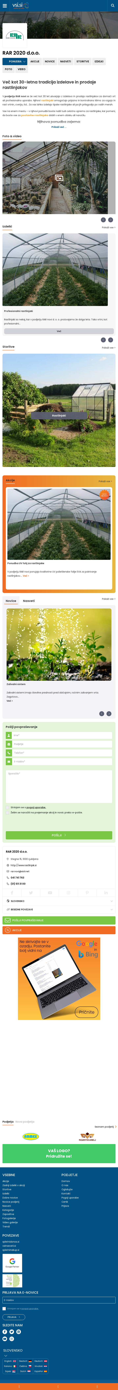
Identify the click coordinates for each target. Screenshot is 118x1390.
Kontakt (66, 1193)
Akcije (34, 61)
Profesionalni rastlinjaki (18, 311)
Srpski (10, 1371)
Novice (50, 61)
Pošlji (59, 835)
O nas (65, 1185)
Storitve (83, 61)
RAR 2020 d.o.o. (16, 852)
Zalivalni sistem (16, 684)
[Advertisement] (27, 1044)
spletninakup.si (10, 1250)
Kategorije (8, 1210)
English (10, 1361)
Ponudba (15, 61)
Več (59, 331)
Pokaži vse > (109, 227)
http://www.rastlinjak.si (24, 865)
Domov (66, 1181)
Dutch (25, 1371)
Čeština (25, 1366)
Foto (8, 69)
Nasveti (65, 61)
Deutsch (25, 1361)
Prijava (65, 1206)
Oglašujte (67, 1189)
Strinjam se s (28, 807)
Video (22, 69)
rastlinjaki (47, 100)
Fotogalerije (9, 1218)
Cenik (65, 1201)
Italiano (10, 1366)
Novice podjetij (10, 1201)
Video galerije (10, 1222)
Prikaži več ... (59, 127)
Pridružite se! (59, 1153)
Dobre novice (10, 1197)
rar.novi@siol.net (19, 871)
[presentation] (31, 823)
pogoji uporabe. (36, 807)
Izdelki (99, 61)
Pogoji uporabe (70, 1197)
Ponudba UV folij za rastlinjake (25, 563)
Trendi (6, 1226)
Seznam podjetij (104, 1126)
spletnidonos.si (10, 1241)
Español (41, 1371)
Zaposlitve (8, 1214)
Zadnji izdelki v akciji (13, 1185)
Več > (26, 575)
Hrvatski (41, 1366)
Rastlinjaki (59, 415)
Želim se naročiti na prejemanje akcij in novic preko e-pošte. (46, 812)
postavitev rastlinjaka (34, 115)
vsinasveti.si (9, 1245)
